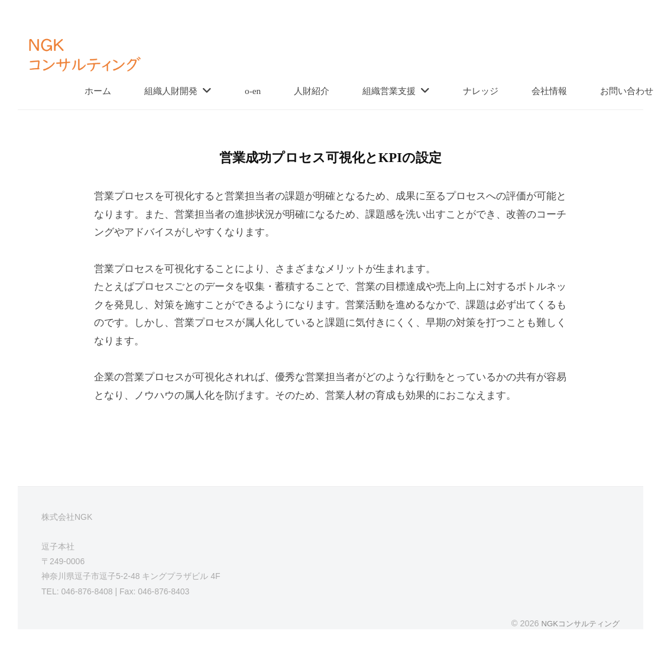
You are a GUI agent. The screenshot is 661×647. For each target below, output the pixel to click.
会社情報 (549, 91)
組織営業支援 (389, 91)
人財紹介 (311, 91)
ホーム (98, 91)
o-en (253, 91)
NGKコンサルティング (577, 623)
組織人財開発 (170, 91)
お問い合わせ (626, 91)
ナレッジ (480, 91)
